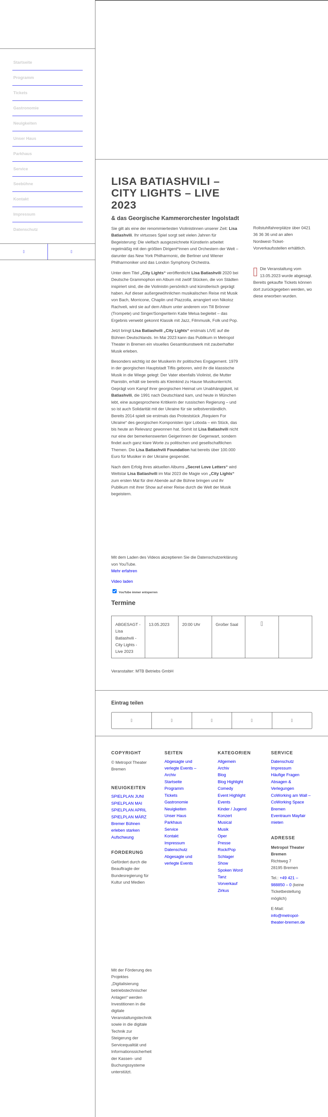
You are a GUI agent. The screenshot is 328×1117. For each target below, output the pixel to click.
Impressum (174, 843)
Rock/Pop (226, 849)
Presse (224, 843)
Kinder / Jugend (232, 809)
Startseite (173, 781)
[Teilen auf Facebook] (131, 720)
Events (224, 802)
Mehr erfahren (124, 570)
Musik (223, 829)
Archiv (223, 768)
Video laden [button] (122, 581)
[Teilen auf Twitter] (171, 720)
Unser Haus (175, 815)
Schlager (226, 856)
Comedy (225, 788)
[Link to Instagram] (71, 252)
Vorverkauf (227, 883)
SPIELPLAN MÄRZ (128, 817)
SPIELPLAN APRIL (128, 810)
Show (223, 863)
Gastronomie (176, 802)
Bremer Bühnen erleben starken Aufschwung (125, 830)
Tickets (170, 795)
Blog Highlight (230, 781)
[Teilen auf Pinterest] (252, 720)
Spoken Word (230, 870)
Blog (222, 774)
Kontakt (171, 836)
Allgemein (227, 761)
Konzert (225, 815)
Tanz (222, 876)
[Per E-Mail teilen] (292, 720)
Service (171, 829)
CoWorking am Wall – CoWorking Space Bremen (291, 802)
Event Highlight (231, 795)
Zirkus (223, 890)
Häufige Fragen (285, 774)
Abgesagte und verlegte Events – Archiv (180, 768)
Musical (225, 822)
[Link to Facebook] (24, 252)
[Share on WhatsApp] (212, 720)
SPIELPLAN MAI (126, 803)
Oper (222, 836)
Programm (174, 788)
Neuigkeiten (175, 809)
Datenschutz (175, 849)
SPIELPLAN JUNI (127, 796)
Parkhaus (173, 822)
